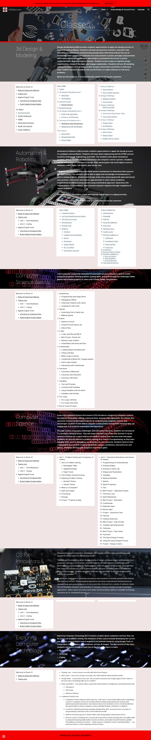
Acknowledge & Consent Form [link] (123, 10)
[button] (148, 9)
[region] (75, 3)
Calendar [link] (141, 10)
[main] (75, 24)
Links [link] (104, 10)
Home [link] (94, 10)
